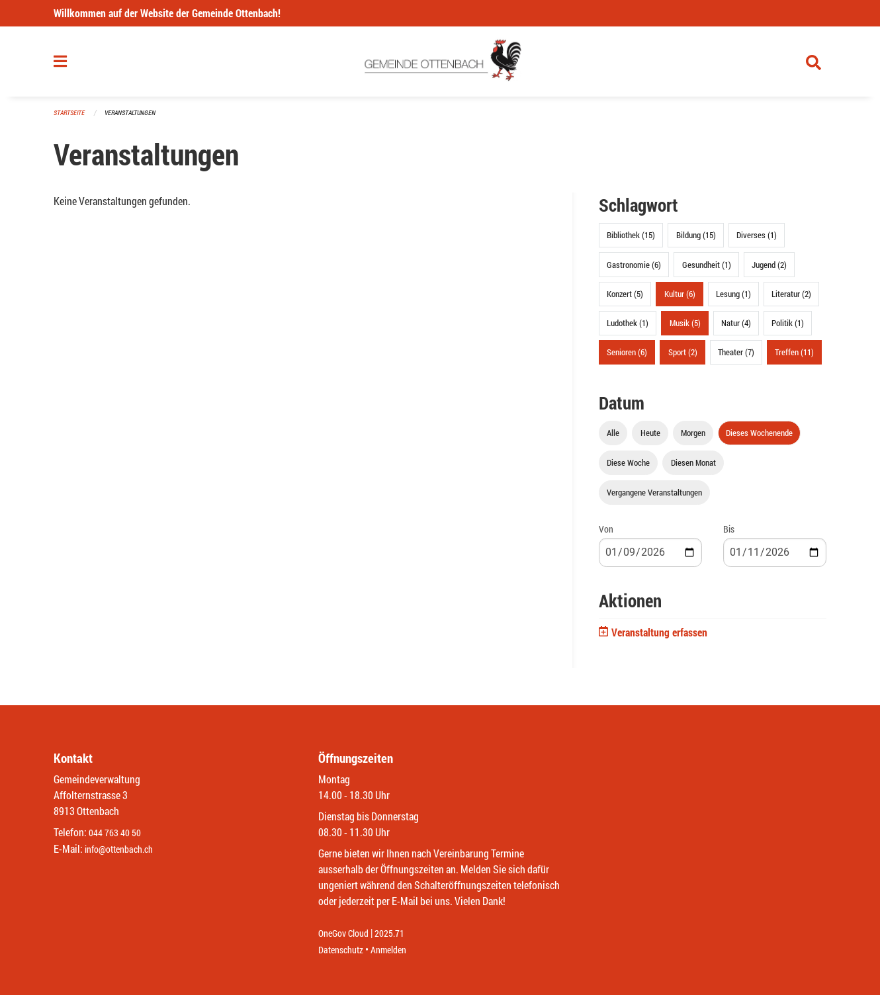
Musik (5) (685, 328)
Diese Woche (628, 468)
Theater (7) (736, 358)
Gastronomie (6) (634, 270)
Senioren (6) (627, 358)
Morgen (693, 438)
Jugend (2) (769, 270)
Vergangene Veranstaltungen (654, 498)
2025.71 (399, 934)
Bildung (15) (696, 241)
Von (606, 535)
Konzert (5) (625, 299)
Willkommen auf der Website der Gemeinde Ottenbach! (167, 13)
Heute (650, 438)
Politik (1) (787, 328)
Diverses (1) (756, 241)
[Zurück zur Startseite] (440, 65)
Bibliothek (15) (631, 241)
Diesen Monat (693, 468)
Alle (613, 438)
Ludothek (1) (627, 328)
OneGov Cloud (347, 934)
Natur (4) (736, 328)
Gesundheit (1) (706, 270)
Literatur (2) (791, 299)
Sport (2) (682, 358)
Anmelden (398, 950)
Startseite (71, 119)
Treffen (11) (794, 358)
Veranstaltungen (135, 119)
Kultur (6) (679, 299)
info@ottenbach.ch (124, 849)
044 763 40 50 (118, 833)
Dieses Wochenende (759, 438)
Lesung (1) (733, 299)
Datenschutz (344, 950)
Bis (728, 535)
